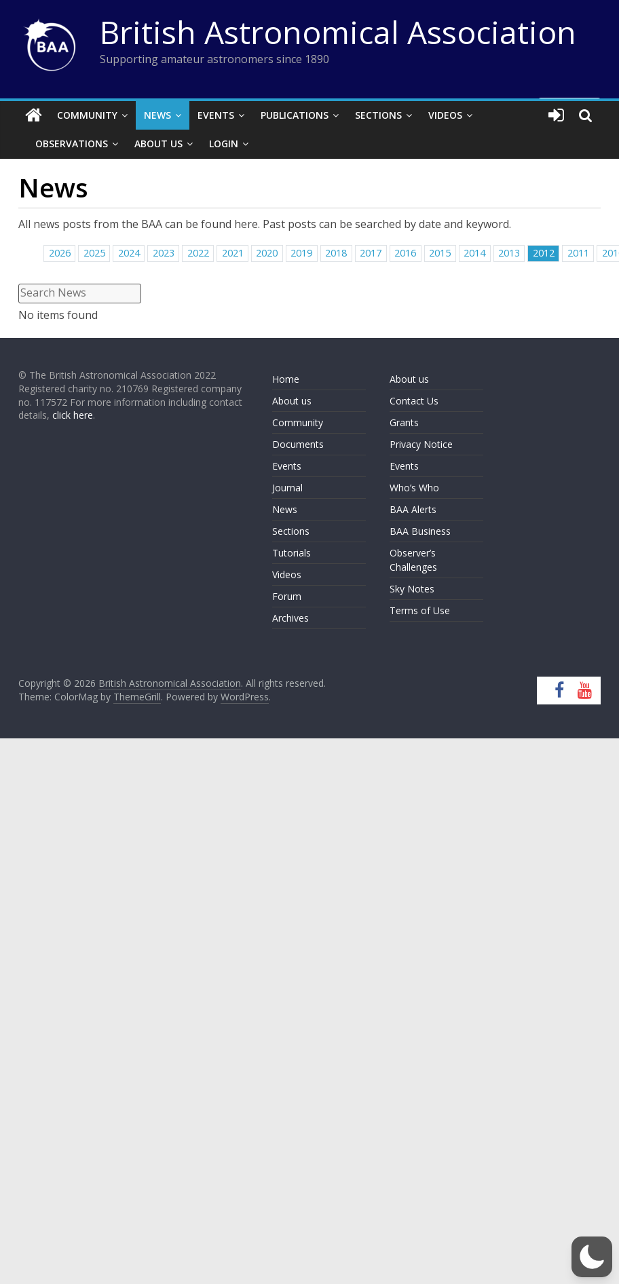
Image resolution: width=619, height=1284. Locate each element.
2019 (301, 252)
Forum (286, 596)
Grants (404, 422)
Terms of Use (420, 610)
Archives (290, 617)
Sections (378, 115)
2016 (405, 252)
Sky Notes (412, 588)
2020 (267, 252)
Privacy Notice (421, 444)
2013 (509, 252)
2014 (474, 252)
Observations (71, 143)
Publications (295, 115)
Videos (445, 115)
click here (72, 415)
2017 (370, 252)
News (157, 115)
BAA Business (420, 531)
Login (223, 143)
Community (87, 115)
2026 (60, 252)
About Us (158, 143)
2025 (94, 252)
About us (292, 400)
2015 (440, 252)
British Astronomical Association (338, 32)
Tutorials (291, 552)
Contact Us (414, 400)
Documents (298, 444)
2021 (233, 252)
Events (216, 115)
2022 (198, 252)
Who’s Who (414, 487)
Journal (287, 487)
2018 (336, 252)
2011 (578, 252)
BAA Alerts (413, 509)
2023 (163, 252)
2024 (129, 252)
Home (285, 379)
